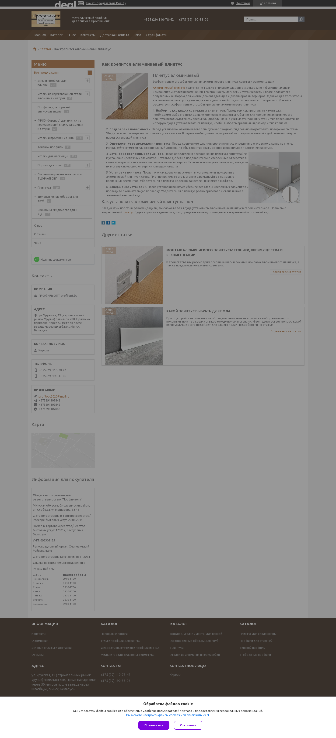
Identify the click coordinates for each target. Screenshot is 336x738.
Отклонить (188, 725)
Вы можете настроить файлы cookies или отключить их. (166, 715)
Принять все (153, 725)
